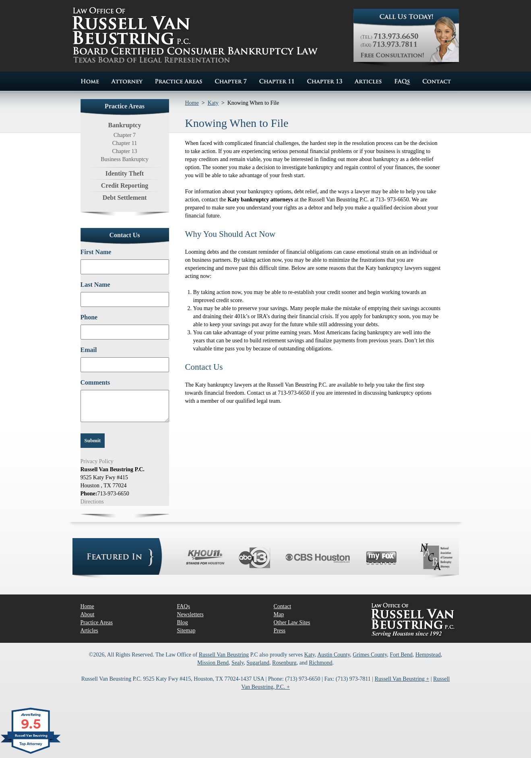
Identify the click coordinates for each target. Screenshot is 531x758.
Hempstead (428, 655)
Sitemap (186, 631)
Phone (89, 317)
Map (279, 614)
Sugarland (257, 663)
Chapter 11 (124, 143)
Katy (213, 103)
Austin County (333, 655)
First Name (96, 252)
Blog (182, 622)
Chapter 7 (125, 135)
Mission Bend (213, 663)
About (88, 614)
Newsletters (190, 614)
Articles (89, 631)
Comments (95, 382)
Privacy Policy (97, 461)
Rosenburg (284, 663)
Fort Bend (401, 655)
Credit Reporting (124, 185)
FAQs (183, 606)
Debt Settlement (125, 197)
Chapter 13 (124, 151)
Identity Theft (124, 173)
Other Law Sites (292, 622)
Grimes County (370, 655)
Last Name (95, 284)
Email (89, 349)
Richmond (320, 663)
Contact (282, 606)
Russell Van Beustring (224, 655)
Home (192, 103)
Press (280, 631)
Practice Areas (97, 622)
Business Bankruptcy (125, 159)
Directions (92, 502)
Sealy (237, 663)
